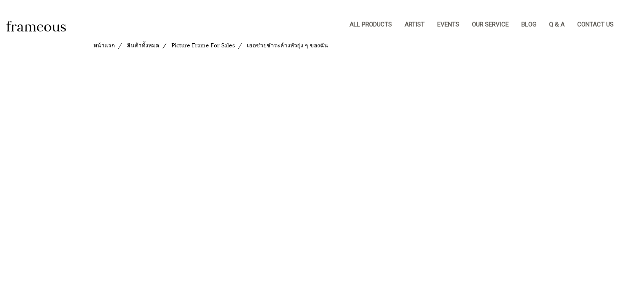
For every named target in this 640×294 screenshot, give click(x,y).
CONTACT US (595, 24)
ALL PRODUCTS (370, 24)
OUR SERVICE (490, 24)
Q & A (556, 24)
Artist (414, 24)
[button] (627, 25)
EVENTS (448, 24)
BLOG (528, 24)
